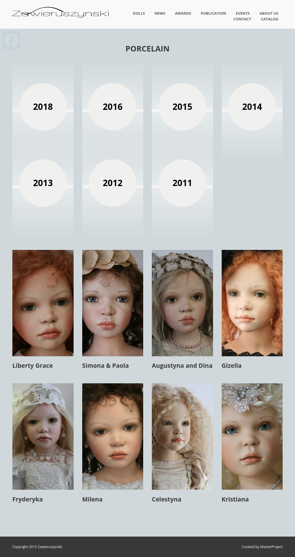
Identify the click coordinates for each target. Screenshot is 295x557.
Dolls (139, 13)
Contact (242, 19)
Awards (183, 13)
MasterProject (271, 546)
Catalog (269, 19)
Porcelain (147, 48)
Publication (213, 13)
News (160, 13)
